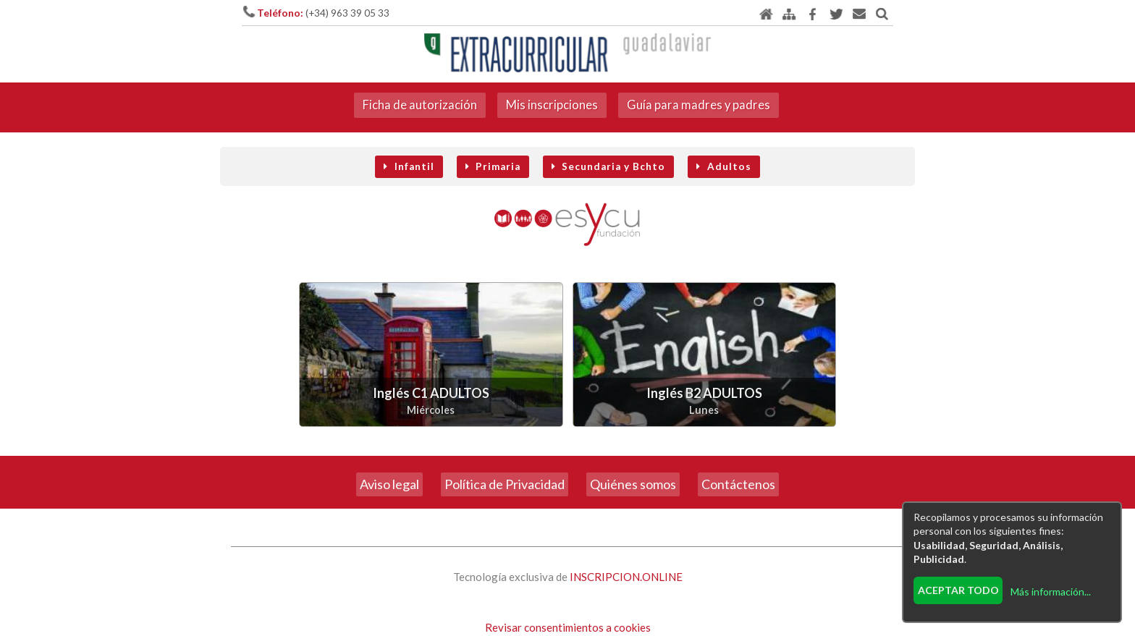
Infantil (409, 166)
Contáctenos (738, 484)
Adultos (723, 166)
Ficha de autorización (420, 105)
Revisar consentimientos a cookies (568, 627)
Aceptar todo (958, 590)
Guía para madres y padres (698, 105)
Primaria (492, 166)
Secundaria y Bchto (608, 166)
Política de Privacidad (504, 484)
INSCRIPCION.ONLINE (626, 576)
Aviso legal (389, 484)
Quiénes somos (633, 484)
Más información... (1050, 591)
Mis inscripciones (552, 105)
